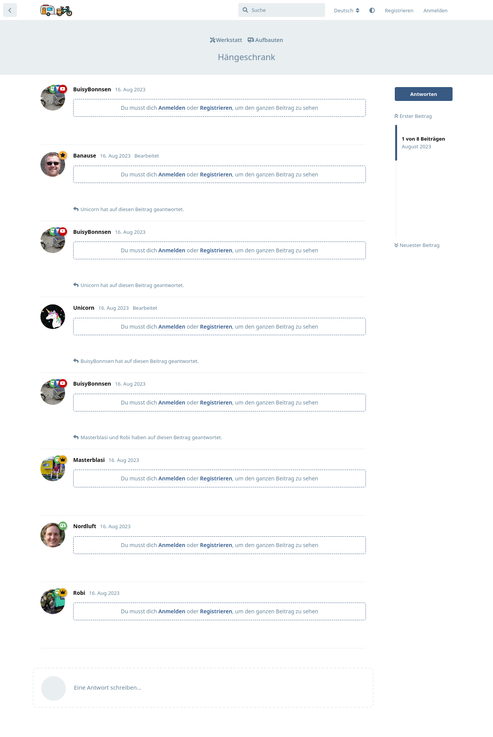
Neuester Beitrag (416, 245)
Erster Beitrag (413, 115)
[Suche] (281, 10)
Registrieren (216, 107)
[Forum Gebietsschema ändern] (346, 10)
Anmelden (171, 107)
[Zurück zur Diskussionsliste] (10, 10)
